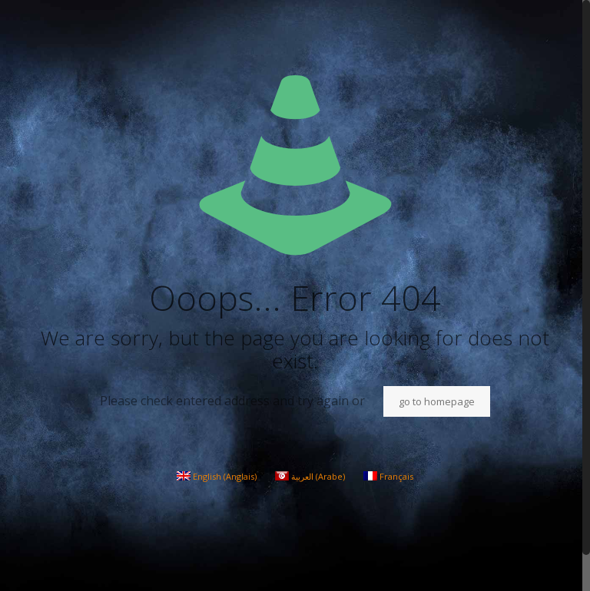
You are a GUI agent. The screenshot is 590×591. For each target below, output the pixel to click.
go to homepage (437, 401)
